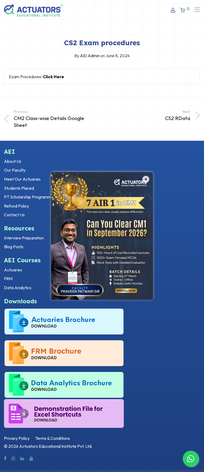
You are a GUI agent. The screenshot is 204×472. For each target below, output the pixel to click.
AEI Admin (90, 55)
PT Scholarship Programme (29, 197)
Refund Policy (16, 206)
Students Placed (19, 188)
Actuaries (13, 269)
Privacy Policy (16, 438)
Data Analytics (17, 287)
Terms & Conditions (52, 438)
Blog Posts (13, 246)
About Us (12, 161)
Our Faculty (15, 170)
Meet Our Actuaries (22, 179)
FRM (8, 278)
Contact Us (14, 214)
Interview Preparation (24, 238)
